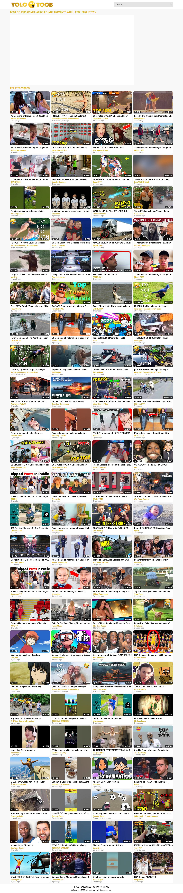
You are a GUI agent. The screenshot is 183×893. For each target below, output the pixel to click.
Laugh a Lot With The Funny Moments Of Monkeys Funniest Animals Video (29, 274)
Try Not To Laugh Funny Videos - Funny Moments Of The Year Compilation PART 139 (70, 370)
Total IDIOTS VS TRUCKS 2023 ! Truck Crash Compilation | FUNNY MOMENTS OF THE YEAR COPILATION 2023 (153, 338)
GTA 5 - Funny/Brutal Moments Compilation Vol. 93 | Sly (148, 718)
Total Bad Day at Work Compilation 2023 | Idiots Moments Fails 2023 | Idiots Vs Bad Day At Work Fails (29, 813)
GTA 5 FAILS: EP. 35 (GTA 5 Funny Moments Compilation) (30, 877)
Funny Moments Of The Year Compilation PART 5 (153, 401)
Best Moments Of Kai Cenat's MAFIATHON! (112, 655)
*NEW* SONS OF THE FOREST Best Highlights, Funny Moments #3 (108, 147)
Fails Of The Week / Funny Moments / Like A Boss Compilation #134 (30, 306)
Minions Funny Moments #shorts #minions (108, 845)
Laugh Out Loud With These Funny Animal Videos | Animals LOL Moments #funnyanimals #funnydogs (71, 782)
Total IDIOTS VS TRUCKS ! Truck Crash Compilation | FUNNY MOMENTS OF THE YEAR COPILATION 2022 (152, 179)
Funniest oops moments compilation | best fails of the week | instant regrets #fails (69, 433)
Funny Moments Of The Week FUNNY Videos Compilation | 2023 (151, 560)
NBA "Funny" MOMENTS (145, 877)
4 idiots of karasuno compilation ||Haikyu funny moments (70, 211)
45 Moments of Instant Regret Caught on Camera (29, 116)
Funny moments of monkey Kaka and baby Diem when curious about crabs (71, 528)
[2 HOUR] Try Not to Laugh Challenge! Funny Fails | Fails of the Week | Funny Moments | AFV (28, 370)
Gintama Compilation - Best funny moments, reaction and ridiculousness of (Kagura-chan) (29, 655)
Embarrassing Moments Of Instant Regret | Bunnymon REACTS (30, 591)
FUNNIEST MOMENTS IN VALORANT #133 (153, 813)
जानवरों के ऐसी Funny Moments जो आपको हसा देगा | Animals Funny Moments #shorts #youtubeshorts (71, 813)
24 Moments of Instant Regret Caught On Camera (152, 274)
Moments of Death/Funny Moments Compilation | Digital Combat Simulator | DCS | (70, 401)
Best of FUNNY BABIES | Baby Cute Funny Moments (152, 528)
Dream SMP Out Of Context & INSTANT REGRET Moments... (69, 496)
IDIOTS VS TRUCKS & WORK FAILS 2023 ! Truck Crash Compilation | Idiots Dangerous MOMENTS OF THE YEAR (29, 401)
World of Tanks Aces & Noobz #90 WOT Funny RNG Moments (111, 560)
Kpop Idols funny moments (23, 750)
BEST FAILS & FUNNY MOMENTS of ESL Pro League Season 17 (111, 528)
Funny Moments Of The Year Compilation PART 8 (111, 306)
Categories (86, 887)
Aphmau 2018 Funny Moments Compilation (106, 782)
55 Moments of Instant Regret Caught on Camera (29, 147)
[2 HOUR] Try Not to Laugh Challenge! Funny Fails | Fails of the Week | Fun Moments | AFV (28, 243)
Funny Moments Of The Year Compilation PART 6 (29, 338)
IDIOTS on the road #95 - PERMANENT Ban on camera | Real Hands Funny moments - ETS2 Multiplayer (153, 845)
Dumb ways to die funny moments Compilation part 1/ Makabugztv (108, 877)
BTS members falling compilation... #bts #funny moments (70, 750)
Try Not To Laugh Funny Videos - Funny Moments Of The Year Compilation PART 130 (152, 591)
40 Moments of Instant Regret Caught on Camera (70, 560)
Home (76, 887)
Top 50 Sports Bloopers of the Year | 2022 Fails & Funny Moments (112, 465)
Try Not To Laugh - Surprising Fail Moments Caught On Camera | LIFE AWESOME (109, 718)
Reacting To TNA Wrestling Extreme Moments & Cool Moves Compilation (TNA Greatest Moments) (153, 782)
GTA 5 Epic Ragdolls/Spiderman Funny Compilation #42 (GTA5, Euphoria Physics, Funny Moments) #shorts (71, 718)
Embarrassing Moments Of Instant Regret (30, 496)
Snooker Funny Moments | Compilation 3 (70, 877)
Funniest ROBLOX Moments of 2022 (109, 338)
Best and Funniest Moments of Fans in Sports (28, 623)
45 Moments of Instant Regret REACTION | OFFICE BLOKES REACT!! (153, 243)
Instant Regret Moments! (22, 845)
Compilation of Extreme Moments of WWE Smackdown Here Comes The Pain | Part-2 (30, 560)
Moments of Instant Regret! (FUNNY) (68, 591)
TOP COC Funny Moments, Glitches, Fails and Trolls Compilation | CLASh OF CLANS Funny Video (71, 306)
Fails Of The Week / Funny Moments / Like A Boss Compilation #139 (71, 623)
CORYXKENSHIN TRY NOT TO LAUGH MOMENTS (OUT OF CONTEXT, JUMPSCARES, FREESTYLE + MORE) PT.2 (152, 465)
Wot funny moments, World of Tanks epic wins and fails (153, 496)
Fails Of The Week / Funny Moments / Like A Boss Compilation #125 (153, 116)
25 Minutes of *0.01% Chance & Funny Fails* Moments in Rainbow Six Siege (110, 116)
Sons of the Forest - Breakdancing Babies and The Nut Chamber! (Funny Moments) (71, 655)
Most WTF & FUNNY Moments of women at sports (111, 179)
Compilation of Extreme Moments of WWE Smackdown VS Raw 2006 (112, 687)
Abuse (106, 887)
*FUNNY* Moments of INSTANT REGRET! (111, 433)
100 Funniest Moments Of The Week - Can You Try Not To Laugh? (30, 528)
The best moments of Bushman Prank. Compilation (69, 179)
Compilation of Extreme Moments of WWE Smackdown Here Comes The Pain (71, 274)
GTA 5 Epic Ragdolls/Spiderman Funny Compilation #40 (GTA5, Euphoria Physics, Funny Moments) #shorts (71, 845)
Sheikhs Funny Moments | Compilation (151, 750)
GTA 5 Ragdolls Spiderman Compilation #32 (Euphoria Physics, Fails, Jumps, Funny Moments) (111, 813)
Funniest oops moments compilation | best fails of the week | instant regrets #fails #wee (28, 211)
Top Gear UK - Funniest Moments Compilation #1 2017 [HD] (26, 718)
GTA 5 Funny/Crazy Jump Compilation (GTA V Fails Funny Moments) (28, 782)
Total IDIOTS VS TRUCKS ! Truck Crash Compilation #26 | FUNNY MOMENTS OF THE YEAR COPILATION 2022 (111, 370)
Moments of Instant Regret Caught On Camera (151, 433)
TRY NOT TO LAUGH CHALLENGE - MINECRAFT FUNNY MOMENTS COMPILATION (149, 687)
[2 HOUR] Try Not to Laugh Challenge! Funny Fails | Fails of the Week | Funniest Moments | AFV (70, 116)
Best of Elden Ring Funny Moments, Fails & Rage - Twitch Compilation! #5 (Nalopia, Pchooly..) (112, 623)
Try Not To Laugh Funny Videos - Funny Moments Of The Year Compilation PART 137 (152, 211)
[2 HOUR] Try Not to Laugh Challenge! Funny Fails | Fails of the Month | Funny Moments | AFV (151, 370)
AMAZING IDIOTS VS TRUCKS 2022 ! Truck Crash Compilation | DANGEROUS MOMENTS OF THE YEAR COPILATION (112, 243)
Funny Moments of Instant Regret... (27, 433)
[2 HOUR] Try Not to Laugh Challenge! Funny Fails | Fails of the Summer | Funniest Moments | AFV (69, 687)
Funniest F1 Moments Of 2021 (106, 274)
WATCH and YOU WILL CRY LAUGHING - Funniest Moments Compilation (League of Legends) (111, 211)
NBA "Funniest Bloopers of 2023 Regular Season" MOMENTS (152, 655)
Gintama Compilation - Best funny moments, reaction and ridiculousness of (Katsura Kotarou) (29, 687)
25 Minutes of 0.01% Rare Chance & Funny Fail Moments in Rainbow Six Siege (112, 401)
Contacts (97, 887)
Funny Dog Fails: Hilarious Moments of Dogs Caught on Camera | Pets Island (152, 623)
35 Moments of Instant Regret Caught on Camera (70, 338)
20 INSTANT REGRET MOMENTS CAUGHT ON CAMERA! (111, 750)
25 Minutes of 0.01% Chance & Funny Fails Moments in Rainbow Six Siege (30, 465)
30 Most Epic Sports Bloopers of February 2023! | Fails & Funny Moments (71, 243)
